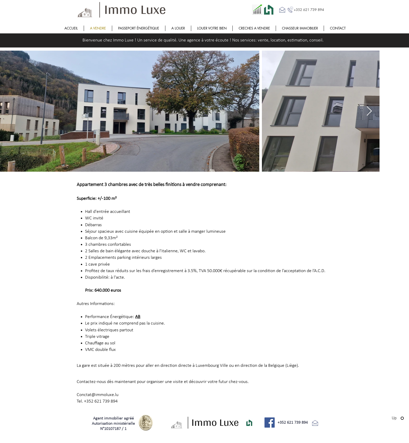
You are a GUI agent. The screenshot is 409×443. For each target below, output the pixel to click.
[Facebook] (269, 422)
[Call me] (290, 9)
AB (137, 316)
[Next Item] (369, 111)
